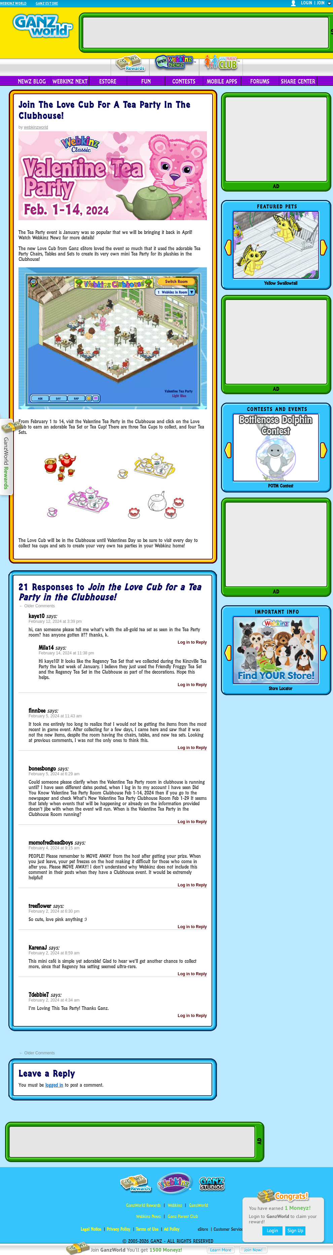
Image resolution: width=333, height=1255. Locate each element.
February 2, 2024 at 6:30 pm (54, 911)
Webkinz (175, 1205)
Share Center (298, 81)
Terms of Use (147, 1229)
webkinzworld (36, 127)
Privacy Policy (118, 1229)
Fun (146, 81)
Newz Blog (32, 81)
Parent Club (221, 63)
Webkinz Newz (174, 63)
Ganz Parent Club (183, 1216)
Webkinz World (13, 3)
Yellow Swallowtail (280, 283)
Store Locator (280, 688)
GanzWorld (198, 1205)
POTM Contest (280, 485)
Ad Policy (171, 1229)
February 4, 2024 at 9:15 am (54, 848)
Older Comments (37, 606)
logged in (54, 1085)
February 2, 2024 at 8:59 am (54, 953)
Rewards (130, 63)
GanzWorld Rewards (143, 1205)
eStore (107, 81)
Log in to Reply (192, 642)
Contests (183, 81)
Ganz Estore (47, 3)
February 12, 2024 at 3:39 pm (55, 621)
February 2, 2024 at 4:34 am (54, 1000)
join (321, 3)
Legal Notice (91, 1229)
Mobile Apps (222, 81)
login (306, 3)
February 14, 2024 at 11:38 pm (66, 653)
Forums (259, 81)
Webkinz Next (69, 81)
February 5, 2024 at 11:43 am (55, 716)
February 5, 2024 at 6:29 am (54, 774)
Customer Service (228, 1229)
